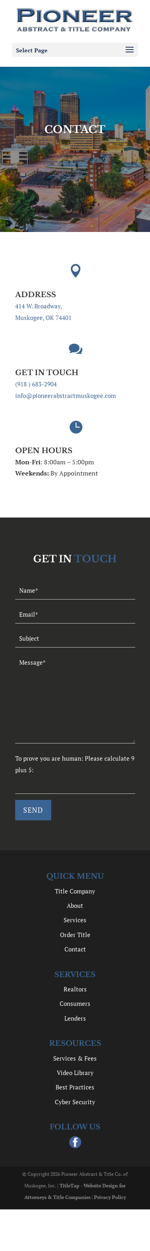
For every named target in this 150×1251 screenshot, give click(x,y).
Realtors (75, 989)
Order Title (75, 935)
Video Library (75, 1073)
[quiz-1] (75, 785)
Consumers (75, 1003)
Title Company (75, 891)
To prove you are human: (50, 758)
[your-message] (75, 698)
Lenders (75, 1018)
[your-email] (75, 615)
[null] (33, 810)
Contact (75, 949)
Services (75, 920)
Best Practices (75, 1087)
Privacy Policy (110, 1197)
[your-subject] (75, 638)
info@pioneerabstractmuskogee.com (65, 396)
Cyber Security (75, 1102)
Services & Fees (75, 1058)
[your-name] (75, 591)
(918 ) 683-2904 (36, 384)
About (75, 905)
